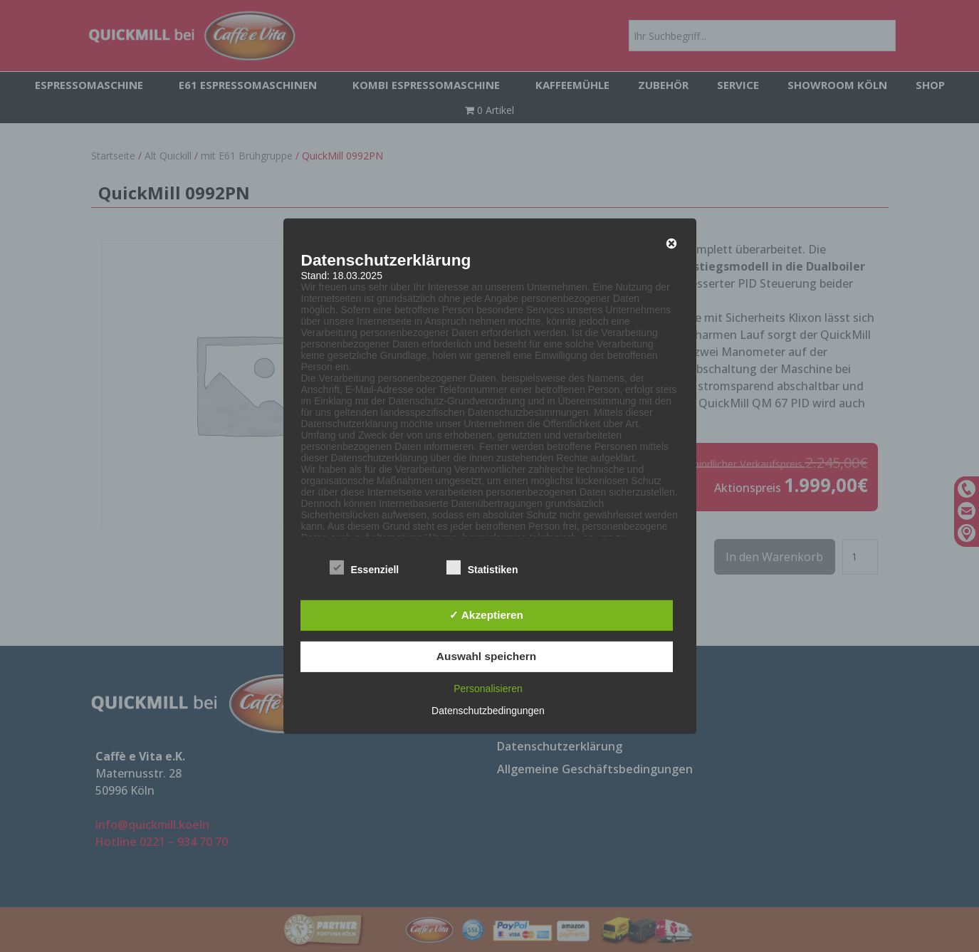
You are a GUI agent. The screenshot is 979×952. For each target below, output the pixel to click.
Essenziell (364, 568)
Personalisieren (488, 688)
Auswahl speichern (486, 656)
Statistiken (482, 568)
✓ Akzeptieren (486, 615)
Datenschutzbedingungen (488, 710)
